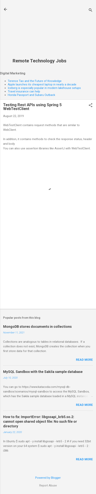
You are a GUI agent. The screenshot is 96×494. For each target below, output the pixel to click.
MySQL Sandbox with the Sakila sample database (43, 372)
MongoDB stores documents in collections (37, 326)
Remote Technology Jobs (39, 61)
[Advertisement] (39, 31)
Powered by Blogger (48, 477)
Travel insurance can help (24, 91)
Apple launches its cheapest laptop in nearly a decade (42, 84)
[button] (90, 105)
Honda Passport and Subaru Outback (31, 95)
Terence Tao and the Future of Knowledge (35, 81)
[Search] (90, 10)
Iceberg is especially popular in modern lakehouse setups (44, 88)
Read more (84, 359)
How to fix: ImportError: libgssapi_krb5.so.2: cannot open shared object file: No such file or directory (40, 421)
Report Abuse (48, 485)
